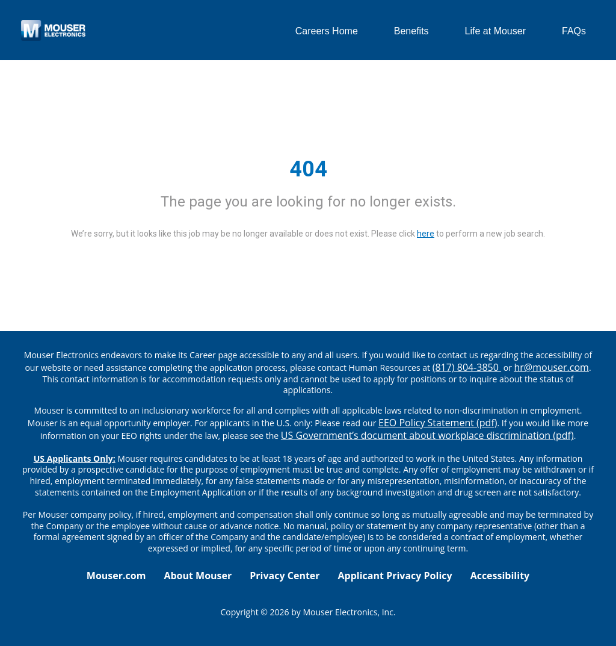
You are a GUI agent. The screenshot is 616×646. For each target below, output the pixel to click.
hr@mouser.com (551, 367)
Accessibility (500, 575)
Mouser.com (116, 575)
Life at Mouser (495, 31)
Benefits (411, 31)
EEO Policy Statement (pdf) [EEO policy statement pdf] (437, 422)
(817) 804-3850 (467, 367)
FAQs (574, 31)
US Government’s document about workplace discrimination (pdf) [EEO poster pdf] (427, 435)
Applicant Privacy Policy (395, 575)
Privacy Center (284, 575)
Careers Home (326, 31)
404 (308, 169)
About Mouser (198, 575)
